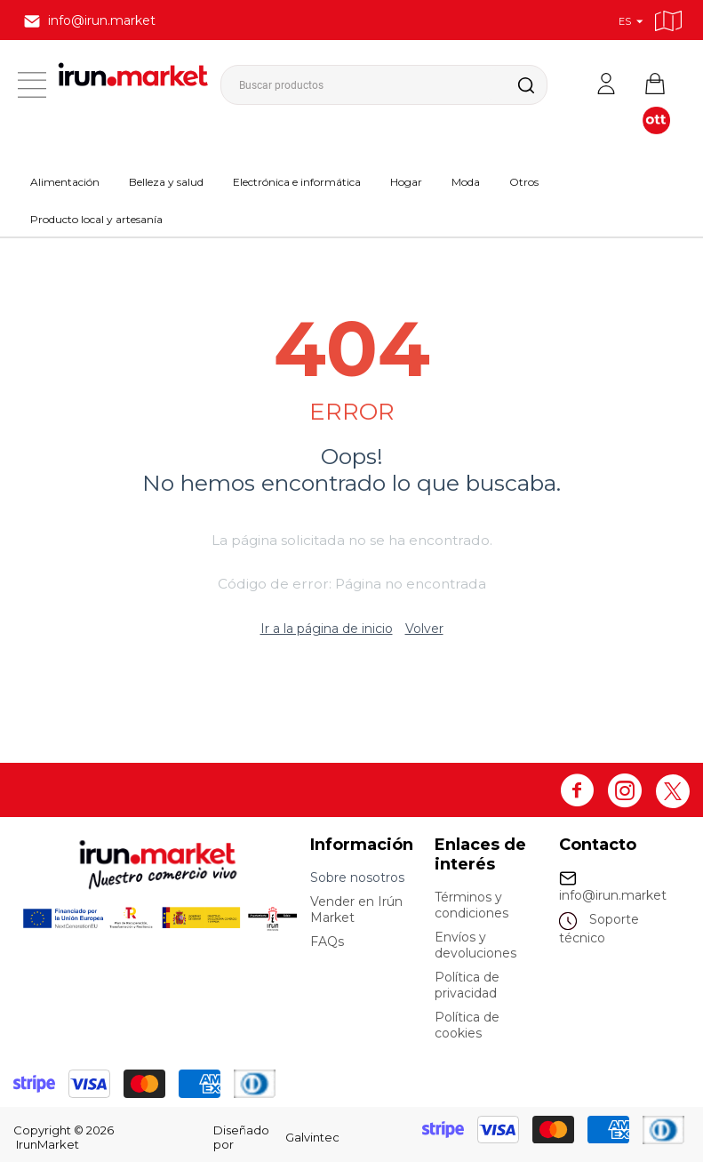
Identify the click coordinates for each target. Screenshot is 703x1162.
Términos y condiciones (471, 905)
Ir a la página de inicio (326, 629)
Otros (524, 181)
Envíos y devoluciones (475, 945)
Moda (465, 181)
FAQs (327, 942)
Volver (424, 629)
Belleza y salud (166, 181)
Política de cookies (467, 1025)
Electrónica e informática (297, 181)
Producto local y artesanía (96, 219)
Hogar (406, 181)
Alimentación (65, 181)
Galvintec (312, 1137)
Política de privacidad (467, 985)
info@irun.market (613, 895)
